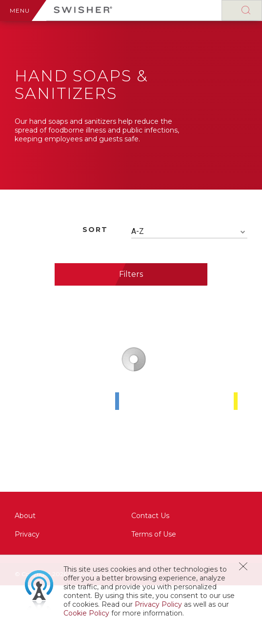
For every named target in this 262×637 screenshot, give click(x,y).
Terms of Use (153, 534)
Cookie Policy (86, 613)
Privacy (27, 534)
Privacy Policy (158, 604)
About (25, 515)
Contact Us (150, 515)
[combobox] (189, 231)
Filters (131, 274)
